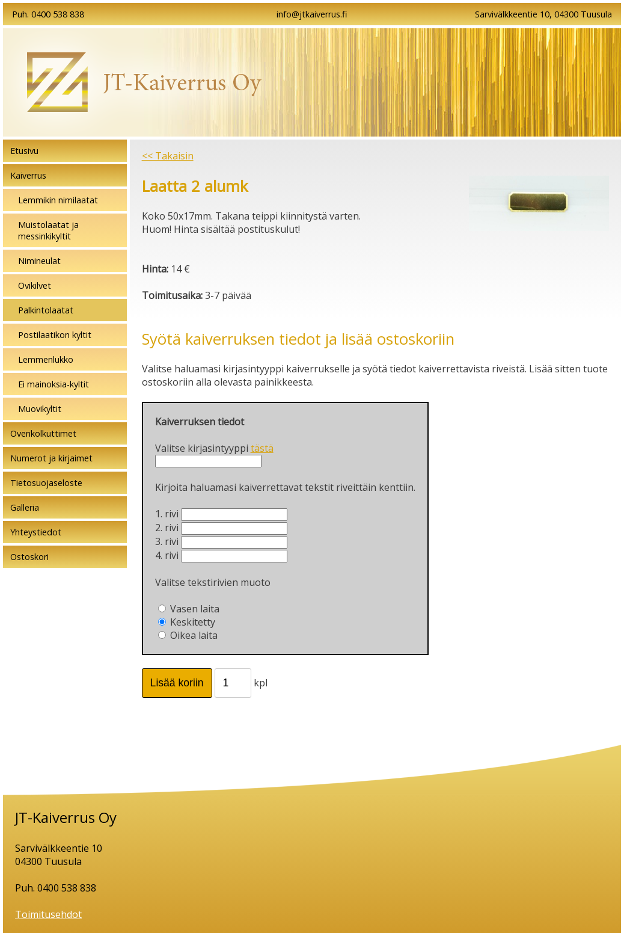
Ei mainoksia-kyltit (53, 384)
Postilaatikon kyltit (54, 334)
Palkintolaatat (45, 310)
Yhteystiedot (35, 532)
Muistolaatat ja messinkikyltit (48, 230)
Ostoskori (29, 556)
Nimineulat (39, 260)
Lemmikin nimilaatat (58, 200)
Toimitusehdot (48, 914)
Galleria (24, 507)
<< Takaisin (168, 155)
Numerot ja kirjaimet (51, 458)
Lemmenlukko (45, 359)
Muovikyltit (39, 408)
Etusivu (24, 150)
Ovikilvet (34, 285)
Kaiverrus (28, 175)
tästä (262, 448)
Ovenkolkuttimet (43, 433)
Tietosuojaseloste (46, 482)
